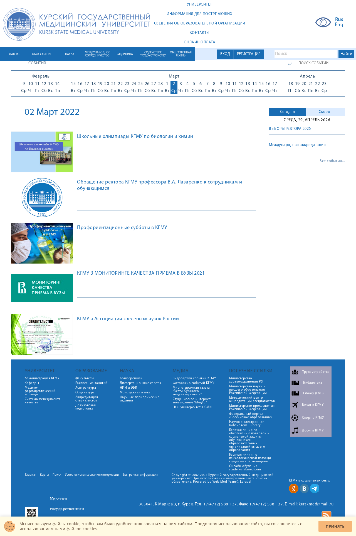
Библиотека (312, 382)
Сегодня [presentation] (287, 112)
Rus (339, 20)
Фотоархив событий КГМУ (193, 383)
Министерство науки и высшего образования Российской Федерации (248, 390)
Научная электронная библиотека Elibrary (246, 423)
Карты (44, 475)
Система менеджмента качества (43, 401)
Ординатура (85, 392)
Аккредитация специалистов (86, 399)
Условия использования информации (92, 475)
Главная (30, 475)
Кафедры (32, 383)
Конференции (131, 378)
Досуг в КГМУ (312, 430)
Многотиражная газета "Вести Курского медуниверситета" (191, 391)
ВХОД (225, 54)
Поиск (57, 475)
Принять (335, 526)
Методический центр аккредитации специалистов (252, 399)
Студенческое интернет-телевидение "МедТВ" (192, 401)
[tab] (287, 112)
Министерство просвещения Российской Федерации (252, 407)
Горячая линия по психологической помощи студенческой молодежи (250, 458)
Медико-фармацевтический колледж (40, 391)
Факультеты (84, 378)
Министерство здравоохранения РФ (246, 380)
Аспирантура (85, 387)
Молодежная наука (135, 392)
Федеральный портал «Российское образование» (251, 415)
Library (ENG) (313, 393)
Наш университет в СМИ (192, 407)
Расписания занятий (91, 383)
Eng (339, 25)
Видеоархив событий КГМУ (194, 378)
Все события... (332, 161)
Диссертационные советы (140, 383)
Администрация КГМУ (42, 378)
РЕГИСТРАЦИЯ (249, 54)
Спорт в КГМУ (313, 418)
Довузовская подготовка (85, 407)
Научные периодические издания (140, 399)
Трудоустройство (316, 372)
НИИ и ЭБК (128, 387)
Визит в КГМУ (312, 405)
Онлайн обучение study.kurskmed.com (245, 468)
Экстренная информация (140, 475)
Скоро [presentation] (324, 112)
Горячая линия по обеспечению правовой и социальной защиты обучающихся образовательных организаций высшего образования (249, 440)
